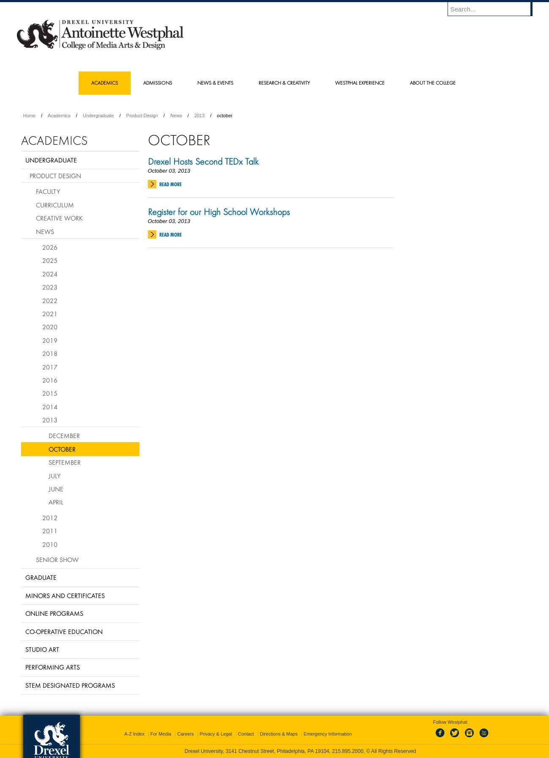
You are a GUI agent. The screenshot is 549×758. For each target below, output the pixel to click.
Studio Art (42, 649)
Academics (59, 115)
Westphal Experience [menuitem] (360, 83)
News (176, 115)
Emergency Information (327, 733)
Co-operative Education (64, 631)
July (54, 475)
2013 (199, 115)
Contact (246, 733)
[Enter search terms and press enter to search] (494, 9)
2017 (49, 367)
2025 (49, 260)
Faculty (48, 191)
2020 (49, 326)
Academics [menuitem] (104, 83)
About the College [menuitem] (433, 83)
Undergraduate (98, 115)
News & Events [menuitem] (215, 83)
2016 (49, 380)
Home (29, 115)
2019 (49, 340)
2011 (49, 530)
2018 (49, 353)
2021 (49, 313)
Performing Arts (52, 667)
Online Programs (54, 613)
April (56, 502)
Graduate (41, 577)
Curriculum (55, 205)
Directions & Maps (279, 733)
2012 (49, 517)
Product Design (142, 115)
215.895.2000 (347, 751)
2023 (49, 287)
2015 (49, 393)
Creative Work (59, 218)
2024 (49, 274)
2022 (49, 300)
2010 (49, 544)
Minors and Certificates (65, 595)
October (62, 449)
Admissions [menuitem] (157, 83)
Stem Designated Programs (70, 685)
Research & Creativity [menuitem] (284, 83)
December (64, 435)
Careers (185, 733)
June (56, 489)
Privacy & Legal (216, 733)
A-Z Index (134, 733)
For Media (161, 733)
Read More (170, 184)
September (65, 462)
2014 (49, 406)
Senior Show (57, 559)
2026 (49, 247)
